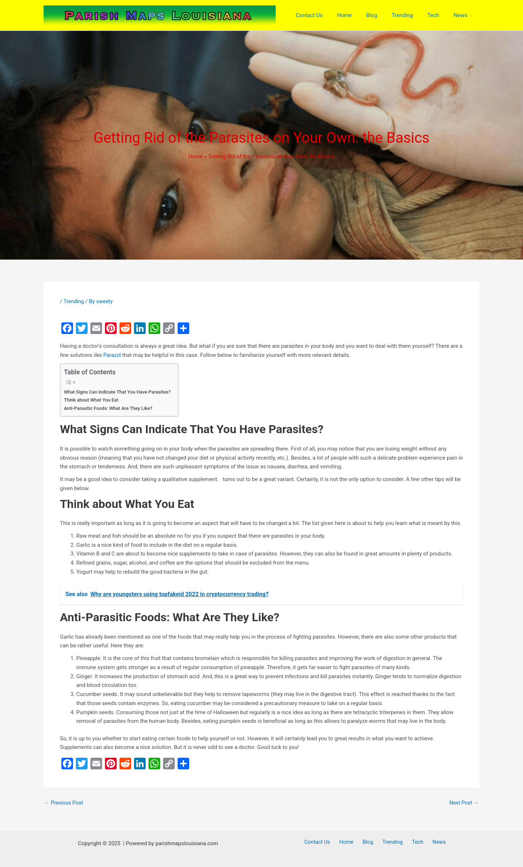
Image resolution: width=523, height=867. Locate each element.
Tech (413, 842)
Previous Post (64, 804)
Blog (369, 842)
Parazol (112, 357)
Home (351, 842)
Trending (74, 303)
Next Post (463, 804)
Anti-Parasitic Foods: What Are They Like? (109, 410)
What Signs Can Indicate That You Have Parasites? (119, 393)
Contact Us (325, 842)
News (431, 842)
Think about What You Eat (92, 401)
